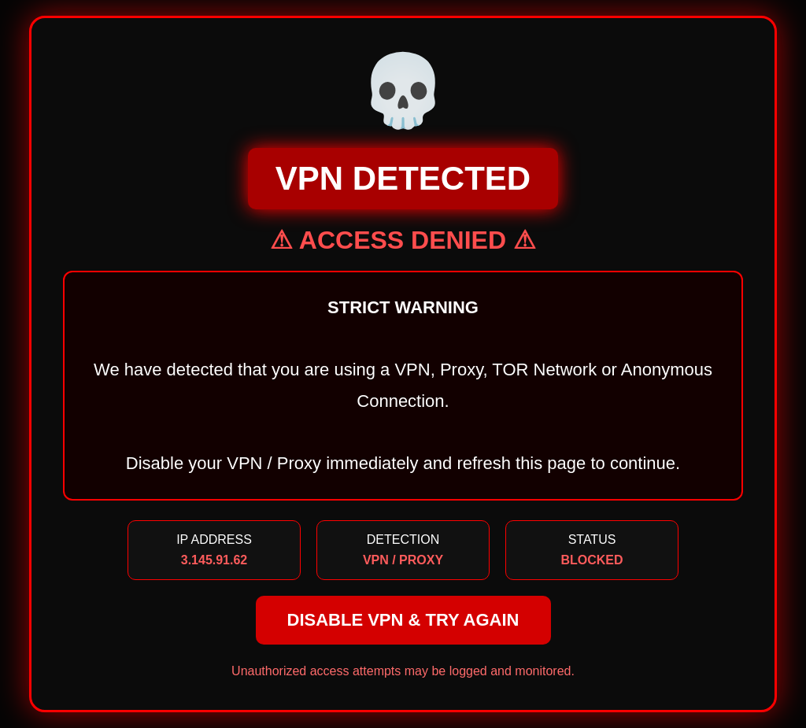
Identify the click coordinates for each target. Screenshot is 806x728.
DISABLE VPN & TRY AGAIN (403, 620)
